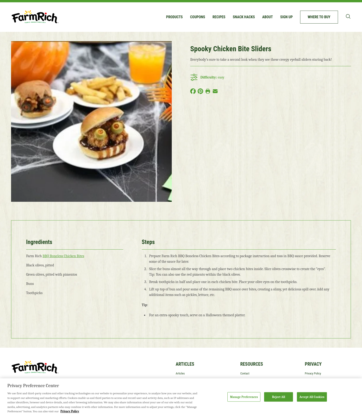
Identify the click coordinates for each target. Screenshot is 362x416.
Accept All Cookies (311, 396)
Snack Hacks (244, 17)
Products (174, 17)
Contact (245, 373)
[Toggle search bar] (348, 16)
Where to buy (319, 17)
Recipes (218, 17)
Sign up (286, 17)
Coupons (197, 17)
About (267, 17)
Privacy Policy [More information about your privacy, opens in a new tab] (69, 411)
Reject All (278, 396)
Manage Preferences (244, 396)
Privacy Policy (313, 373)
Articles (180, 373)
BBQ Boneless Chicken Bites (63, 256)
